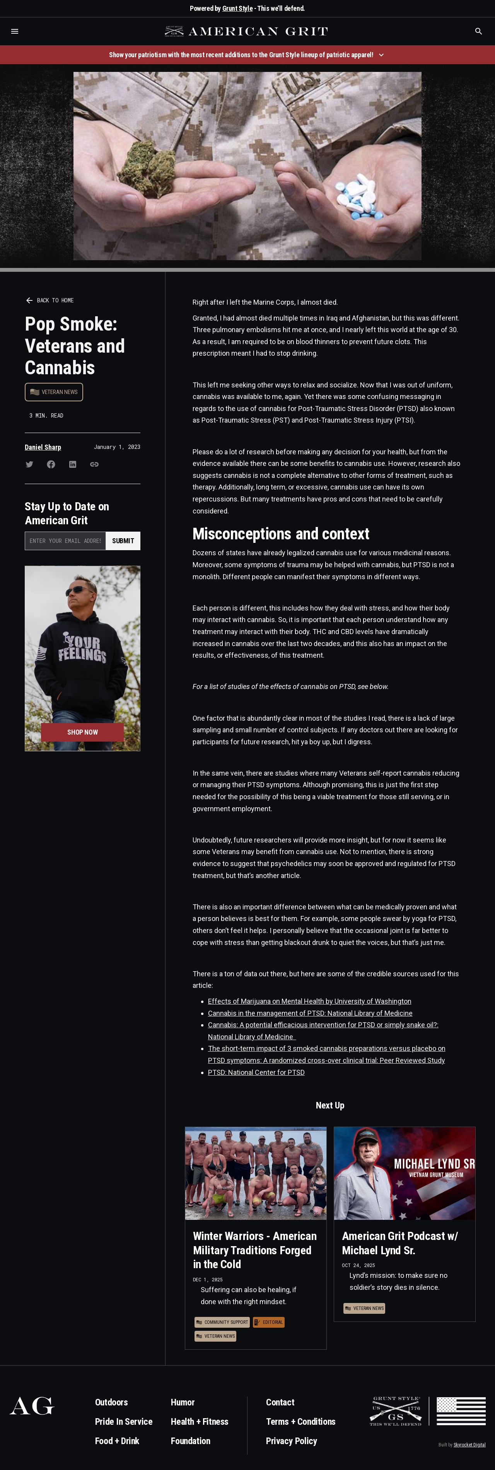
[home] (247, 31)
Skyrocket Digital (470, 1445)
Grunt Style (237, 8)
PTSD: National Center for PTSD (256, 1072)
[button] (15, 31)
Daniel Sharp (43, 447)
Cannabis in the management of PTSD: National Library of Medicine (310, 1013)
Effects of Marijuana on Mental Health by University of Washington (309, 1001)
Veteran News (60, 392)
